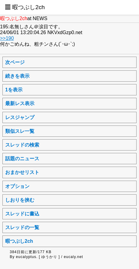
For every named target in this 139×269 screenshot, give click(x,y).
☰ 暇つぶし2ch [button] (25, 7)
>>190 (7, 38)
